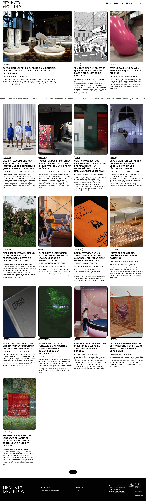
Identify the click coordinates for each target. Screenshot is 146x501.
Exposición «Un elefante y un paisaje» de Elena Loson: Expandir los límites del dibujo (125, 165)
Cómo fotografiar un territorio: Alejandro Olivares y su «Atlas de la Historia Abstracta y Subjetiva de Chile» (89, 258)
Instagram (80, 487)
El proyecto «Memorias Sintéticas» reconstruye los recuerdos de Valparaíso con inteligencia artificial (53, 258)
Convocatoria (44, 340)
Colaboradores (46, 487)
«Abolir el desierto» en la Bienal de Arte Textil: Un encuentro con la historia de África (54, 165)
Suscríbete (118, 3)
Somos (108, 3)
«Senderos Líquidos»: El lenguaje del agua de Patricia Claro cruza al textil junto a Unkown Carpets (17, 440)
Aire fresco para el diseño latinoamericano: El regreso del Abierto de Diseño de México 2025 (19, 257)
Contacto (130, 3)
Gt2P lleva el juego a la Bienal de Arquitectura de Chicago (125, 70)
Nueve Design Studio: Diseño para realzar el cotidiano (123, 255)
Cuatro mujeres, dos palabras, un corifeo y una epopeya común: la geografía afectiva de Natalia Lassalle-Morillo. (90, 166)
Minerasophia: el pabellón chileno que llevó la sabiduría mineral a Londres (90, 347)
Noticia (6, 64)
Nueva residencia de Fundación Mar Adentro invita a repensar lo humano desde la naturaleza (52, 348)
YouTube (79, 491)
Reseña (113, 64)
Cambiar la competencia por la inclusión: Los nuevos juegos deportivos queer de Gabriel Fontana (19, 165)
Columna (42, 157)
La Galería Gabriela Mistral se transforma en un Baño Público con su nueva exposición (126, 347)
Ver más (37, 99)
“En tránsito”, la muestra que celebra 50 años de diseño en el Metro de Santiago (89, 72)
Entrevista (7, 157)
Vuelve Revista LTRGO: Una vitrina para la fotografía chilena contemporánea (18, 346)
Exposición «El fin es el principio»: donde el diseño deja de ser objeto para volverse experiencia (29, 70)
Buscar (139, 3)
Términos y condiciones (49, 491)
